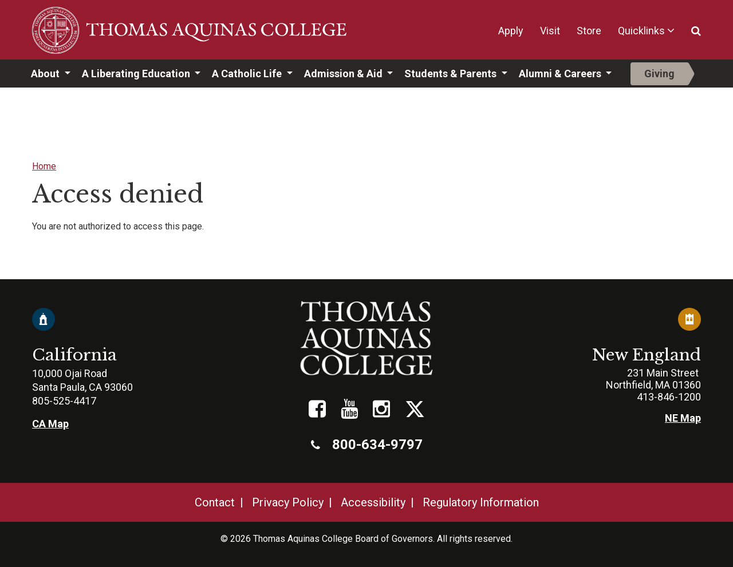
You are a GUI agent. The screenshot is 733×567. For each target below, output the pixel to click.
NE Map (683, 418)
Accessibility (373, 502)
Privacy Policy (288, 502)
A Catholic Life (248, 74)
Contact (215, 502)
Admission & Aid (344, 74)
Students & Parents (451, 74)
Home (44, 166)
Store (589, 31)
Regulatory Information (481, 502)
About (46, 74)
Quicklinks (641, 31)
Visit (550, 31)
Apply (510, 31)
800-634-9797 (367, 445)
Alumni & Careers (561, 74)
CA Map (50, 424)
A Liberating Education (137, 74)
